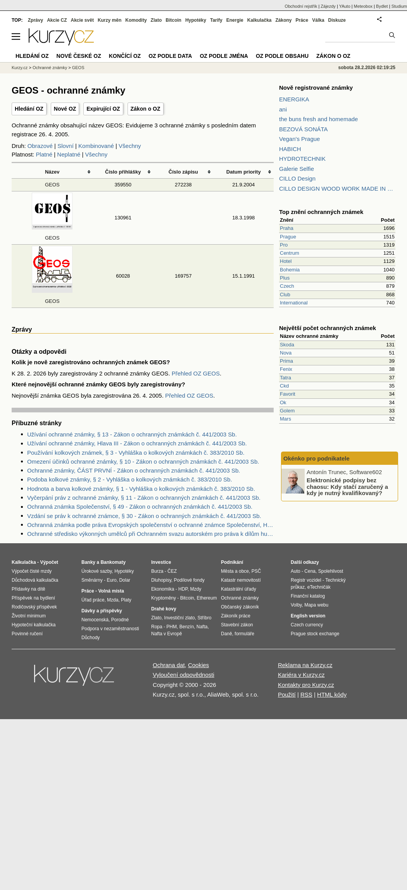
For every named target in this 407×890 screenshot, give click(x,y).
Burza (157, 571)
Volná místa (111, 591)
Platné (44, 154)
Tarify (216, 20)
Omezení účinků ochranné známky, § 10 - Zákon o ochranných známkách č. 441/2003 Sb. (143, 461)
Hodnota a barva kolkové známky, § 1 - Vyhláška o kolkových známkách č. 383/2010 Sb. (141, 488)
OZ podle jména (224, 56)
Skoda (287, 345)
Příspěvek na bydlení (33, 598)
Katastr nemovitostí (241, 580)
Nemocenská (95, 619)
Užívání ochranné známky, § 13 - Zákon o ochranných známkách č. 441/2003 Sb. (132, 434)
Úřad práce (92, 600)
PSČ (256, 571)
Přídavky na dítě (28, 589)
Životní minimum (29, 616)
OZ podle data (170, 56)
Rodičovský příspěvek (34, 607)
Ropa (156, 626)
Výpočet (49, 562)
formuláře (244, 633)
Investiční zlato (179, 618)
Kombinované (96, 146)
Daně (226, 633)
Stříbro (204, 618)
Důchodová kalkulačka (35, 580)
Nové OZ (65, 109)
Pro (284, 245)
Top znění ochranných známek (321, 212)
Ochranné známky (50, 67)
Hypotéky (195, 20)
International (294, 303)
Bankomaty (113, 562)
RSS (306, 694)
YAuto (344, 6)
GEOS (52, 185)
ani (283, 109)
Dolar (124, 580)
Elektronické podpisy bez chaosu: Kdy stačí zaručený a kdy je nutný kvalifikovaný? (347, 486)
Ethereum (207, 598)
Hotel (285, 261)
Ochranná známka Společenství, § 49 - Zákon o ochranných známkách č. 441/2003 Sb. (139, 506)
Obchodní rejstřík (301, 6)
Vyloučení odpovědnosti (183, 674)
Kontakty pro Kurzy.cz (306, 684)
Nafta (202, 626)
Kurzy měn (109, 20)
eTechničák (319, 587)
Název (52, 172)
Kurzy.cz (20, 67)
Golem (287, 411)
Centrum (289, 253)
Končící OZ (125, 56)
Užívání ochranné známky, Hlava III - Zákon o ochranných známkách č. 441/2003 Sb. (137, 443)
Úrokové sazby (96, 571)
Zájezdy (328, 6)
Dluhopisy (161, 580)
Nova (285, 353)
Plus (285, 278)
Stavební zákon (237, 625)
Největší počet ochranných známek (327, 328)
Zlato (156, 20)
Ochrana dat (169, 665)
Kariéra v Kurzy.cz (301, 674)
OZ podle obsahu (282, 56)
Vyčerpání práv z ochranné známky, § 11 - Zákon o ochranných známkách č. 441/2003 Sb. (143, 497)
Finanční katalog (308, 596)
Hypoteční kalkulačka (33, 625)
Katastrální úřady (238, 589)
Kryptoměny (163, 598)
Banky (88, 562)
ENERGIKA (294, 99)
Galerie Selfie (296, 168)
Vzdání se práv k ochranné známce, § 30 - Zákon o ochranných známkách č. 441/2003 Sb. (144, 516)
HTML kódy (332, 694)
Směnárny (92, 580)
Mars (285, 419)
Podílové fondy (189, 580)
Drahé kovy (163, 609)
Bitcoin (173, 20)
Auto (295, 571)
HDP (183, 589)
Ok (283, 402)
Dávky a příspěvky (101, 611)
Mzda (112, 600)
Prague (288, 237)
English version (308, 616)
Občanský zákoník (240, 607)
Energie (234, 20)
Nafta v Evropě (166, 633)
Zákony (283, 20)
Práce (302, 20)
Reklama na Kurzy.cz (305, 665)
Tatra (285, 378)
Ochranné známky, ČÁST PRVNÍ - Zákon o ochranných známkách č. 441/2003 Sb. (133, 470)
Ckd (284, 386)
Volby (296, 605)
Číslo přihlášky (123, 172)
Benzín (186, 626)
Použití (287, 694)
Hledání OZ (29, 109)
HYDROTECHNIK (302, 158)
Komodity (136, 20)
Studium (399, 6)
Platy (126, 600)
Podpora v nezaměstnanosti (110, 628)
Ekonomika (162, 589)
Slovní (65, 146)
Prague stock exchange (315, 633)
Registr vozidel (306, 580)
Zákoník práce (235, 616)
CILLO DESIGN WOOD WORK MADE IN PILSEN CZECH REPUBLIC (337, 188)
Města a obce (235, 571)
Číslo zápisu (183, 172)
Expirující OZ (103, 109)
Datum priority (243, 172)
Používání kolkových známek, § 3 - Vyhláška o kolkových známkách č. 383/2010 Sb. (136, 452)
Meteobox (363, 6)
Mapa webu (316, 605)
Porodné (120, 619)
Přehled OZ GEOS (196, 373)
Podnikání (232, 562)
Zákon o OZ (145, 109)
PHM (171, 626)
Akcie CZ (57, 20)
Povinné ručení (27, 633)
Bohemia (290, 270)
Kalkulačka (259, 20)
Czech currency (307, 625)
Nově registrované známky (316, 87)
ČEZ (172, 571)
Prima (286, 361)
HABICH (290, 149)
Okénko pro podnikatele (316, 458)
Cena (310, 571)
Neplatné (68, 154)
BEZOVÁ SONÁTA (303, 129)
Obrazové (40, 146)
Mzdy (196, 589)
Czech (287, 286)
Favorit (287, 394)
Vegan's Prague (299, 139)
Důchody (90, 637)
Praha (286, 228)
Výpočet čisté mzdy (32, 571)
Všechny (130, 146)
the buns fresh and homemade (318, 119)
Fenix (286, 369)
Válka (318, 20)
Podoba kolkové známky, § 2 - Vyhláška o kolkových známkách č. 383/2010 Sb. (129, 479)
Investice (161, 562)
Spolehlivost (330, 571)
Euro (111, 580)
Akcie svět (82, 20)
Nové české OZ (79, 56)
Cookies (198, 665)
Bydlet (382, 6)
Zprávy (35, 20)
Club (285, 294)
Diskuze (337, 20)
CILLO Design (297, 178)
